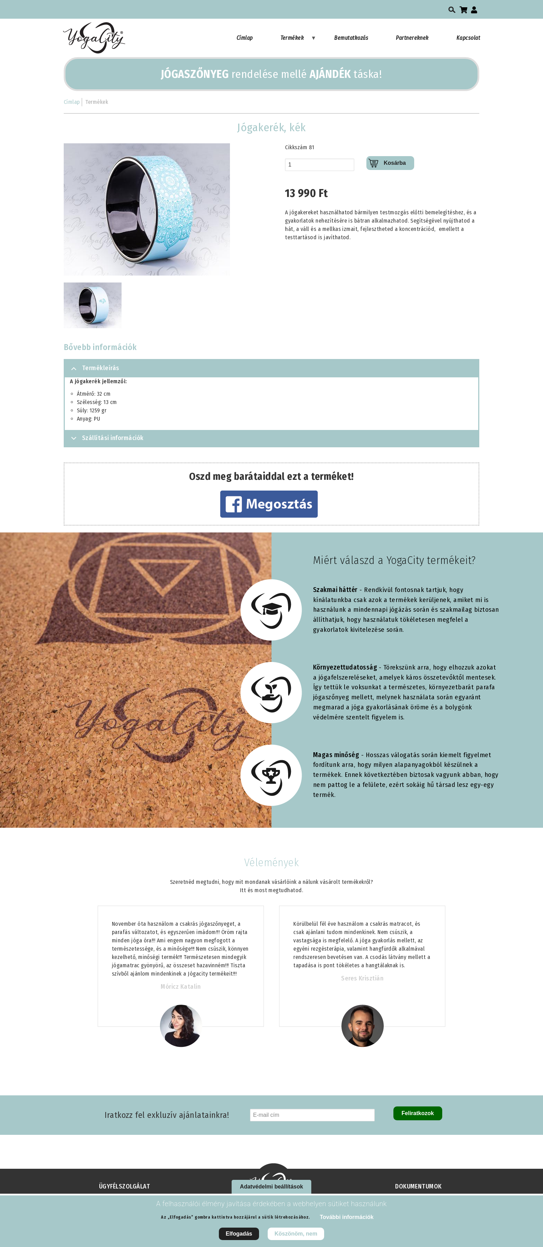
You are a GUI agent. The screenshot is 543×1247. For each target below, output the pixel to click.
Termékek (299, 41)
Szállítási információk (106, 440)
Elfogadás (239, 1234)
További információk (346, 1217)
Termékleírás (94, 370)
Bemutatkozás (351, 38)
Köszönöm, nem (296, 1234)
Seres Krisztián (362, 978)
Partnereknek (412, 38)
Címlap (245, 38)
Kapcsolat (468, 38)
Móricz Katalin (181, 986)
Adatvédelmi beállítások (271, 1187)
